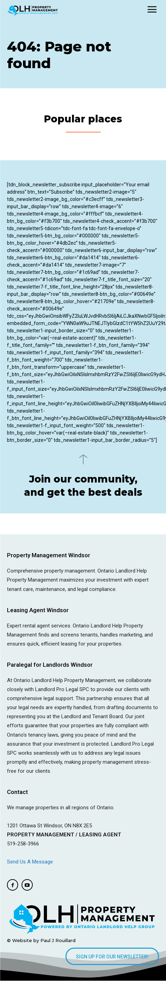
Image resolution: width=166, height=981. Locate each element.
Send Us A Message (30, 862)
